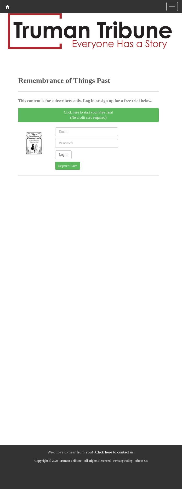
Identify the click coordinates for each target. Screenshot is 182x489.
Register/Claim (67, 166)
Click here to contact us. (115, 452)
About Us (141, 461)
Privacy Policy (123, 461)
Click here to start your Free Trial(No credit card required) (88, 115)
